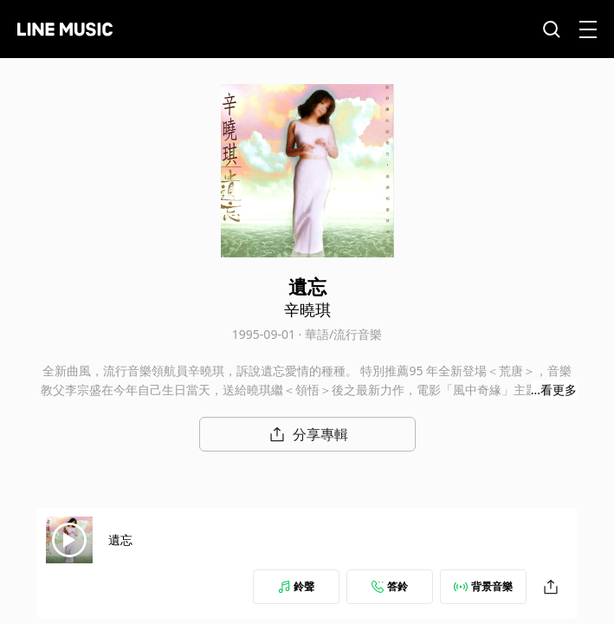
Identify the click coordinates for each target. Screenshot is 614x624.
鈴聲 (296, 586)
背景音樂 (483, 586)
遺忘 (120, 539)
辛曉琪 (307, 309)
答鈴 (390, 586)
